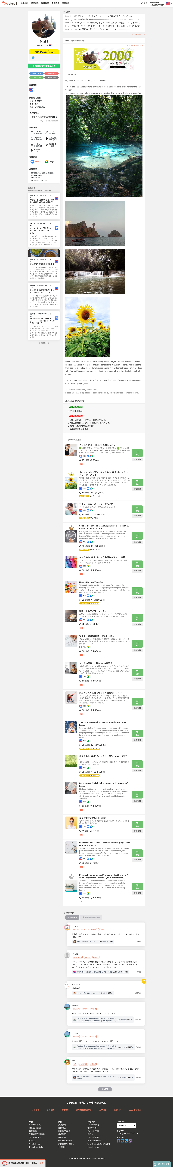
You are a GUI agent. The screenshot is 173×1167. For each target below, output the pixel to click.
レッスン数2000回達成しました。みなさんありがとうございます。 (42, 230)
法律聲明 (65, 1110)
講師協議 (62, 1137)
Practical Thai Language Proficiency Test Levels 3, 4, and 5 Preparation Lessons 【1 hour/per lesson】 (104, 876)
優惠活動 (66, 3)
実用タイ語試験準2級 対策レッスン (96, 636)
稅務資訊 (62, 1147)
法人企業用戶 (35, 1137)
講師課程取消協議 (66, 1144)
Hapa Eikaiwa (93, 1147)
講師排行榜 (92, 1128)
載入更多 (105, 1089)
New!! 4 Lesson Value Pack (92, 582)
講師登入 (62, 1128)
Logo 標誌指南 (135, 1110)
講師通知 (62, 1134)
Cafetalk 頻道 (93, 1125)
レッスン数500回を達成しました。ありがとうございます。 (42, 291)
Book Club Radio (36, 1147)
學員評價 (55, 3)
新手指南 (24, 3)
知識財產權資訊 (65, 1140)
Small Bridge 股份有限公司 (98, 1144)
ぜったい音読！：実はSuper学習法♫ (96, 663)
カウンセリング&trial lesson (92, 818)
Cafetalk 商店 (93, 1131)
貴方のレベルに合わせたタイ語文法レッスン (100, 692)
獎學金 (32, 1140)
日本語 (136, 45)
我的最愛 (51, 73)
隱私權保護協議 (94, 1140)
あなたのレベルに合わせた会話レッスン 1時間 (102, 557)
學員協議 (33, 1131)
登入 (144, 3)
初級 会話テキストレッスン (93, 611)
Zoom (37, 162)
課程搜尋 (35, 3)
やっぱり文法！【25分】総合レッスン (97, 445)
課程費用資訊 (35, 1128)
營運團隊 (50, 1110)
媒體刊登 (117, 1110)
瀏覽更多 (44, 343)
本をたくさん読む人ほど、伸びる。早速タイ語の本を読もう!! (42, 201)
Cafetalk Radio (35, 1144)
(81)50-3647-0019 (128, 1133)
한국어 (141, 45)
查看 (41, 1163)
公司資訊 (35, 1110)
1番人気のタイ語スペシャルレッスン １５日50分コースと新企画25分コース (42, 321)
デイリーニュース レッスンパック (96, 504)
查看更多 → (139, 34)
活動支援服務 (93, 1137)
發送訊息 (36, 73)
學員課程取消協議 (37, 1134)
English (131, 45)
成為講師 (62, 1125)
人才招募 (103, 1110)
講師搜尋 (45, 3)
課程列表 (36, 78)
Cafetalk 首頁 (35, 1125)
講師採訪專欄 (64, 1131)
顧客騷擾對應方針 (84, 1110)
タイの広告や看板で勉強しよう (42, 264)
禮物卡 (90, 1134)
